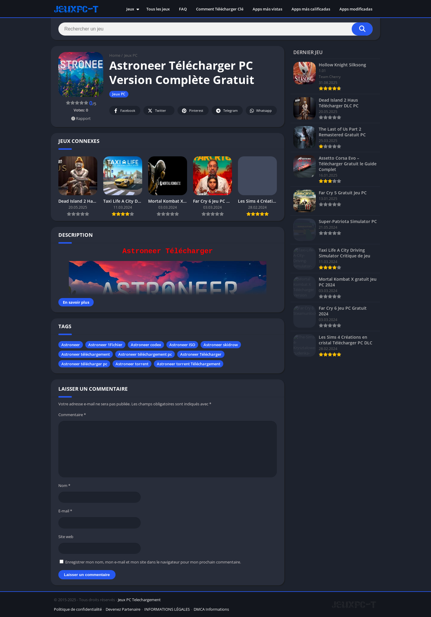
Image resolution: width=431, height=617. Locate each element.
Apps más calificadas (311, 9)
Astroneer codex (146, 344)
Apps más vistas (267, 9)
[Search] (215, 29)
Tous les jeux (158, 9)
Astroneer (70, 344)
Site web (65, 536)
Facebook (124, 111)
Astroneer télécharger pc (84, 363)
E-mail (65, 511)
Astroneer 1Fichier (105, 344)
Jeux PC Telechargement (139, 599)
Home (114, 55)
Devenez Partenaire (123, 609)
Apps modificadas (355, 9)
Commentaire (72, 414)
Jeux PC (130, 55)
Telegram (226, 111)
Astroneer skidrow (221, 344)
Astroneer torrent (132, 363)
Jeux (130, 9)
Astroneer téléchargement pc (145, 354)
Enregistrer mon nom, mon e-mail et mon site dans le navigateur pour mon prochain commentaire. (153, 562)
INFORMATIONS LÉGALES (167, 609)
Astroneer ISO (182, 344)
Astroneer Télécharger (200, 354)
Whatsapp (260, 111)
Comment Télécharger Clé (219, 9)
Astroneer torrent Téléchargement (188, 363)
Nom (64, 485)
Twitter (156, 111)
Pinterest (192, 111)
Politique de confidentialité (78, 609)
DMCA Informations (211, 609)
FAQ (183, 9)
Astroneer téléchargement (85, 354)
